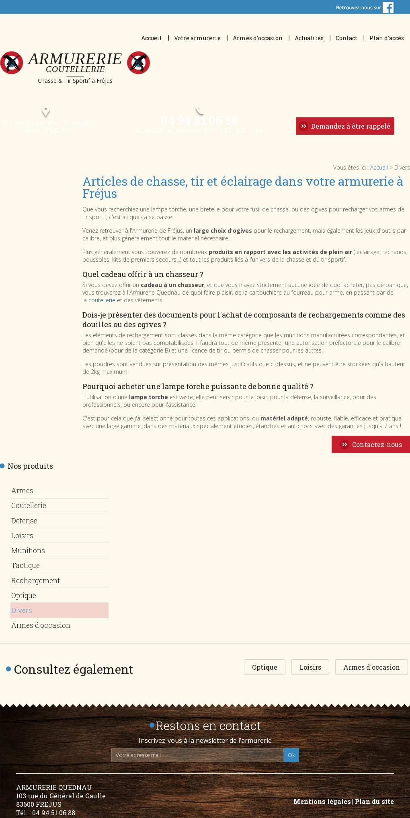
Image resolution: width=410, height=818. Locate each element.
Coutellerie (30, 508)
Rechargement (37, 579)
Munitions (29, 551)
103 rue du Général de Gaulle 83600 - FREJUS (45, 130)
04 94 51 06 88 (198, 123)
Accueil (151, 38)
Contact (346, 38)
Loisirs (22, 536)
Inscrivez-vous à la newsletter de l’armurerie (205, 735)
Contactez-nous (377, 449)
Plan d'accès (386, 38)
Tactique (26, 565)
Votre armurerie (197, 38)
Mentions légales (322, 796)
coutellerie (101, 304)
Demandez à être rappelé (350, 129)
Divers (22, 607)
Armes (22, 494)
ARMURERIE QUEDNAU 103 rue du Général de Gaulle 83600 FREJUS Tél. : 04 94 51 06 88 (61, 795)
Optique (24, 593)
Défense (24, 522)
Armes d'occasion (258, 38)
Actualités (309, 38)
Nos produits (30, 470)
